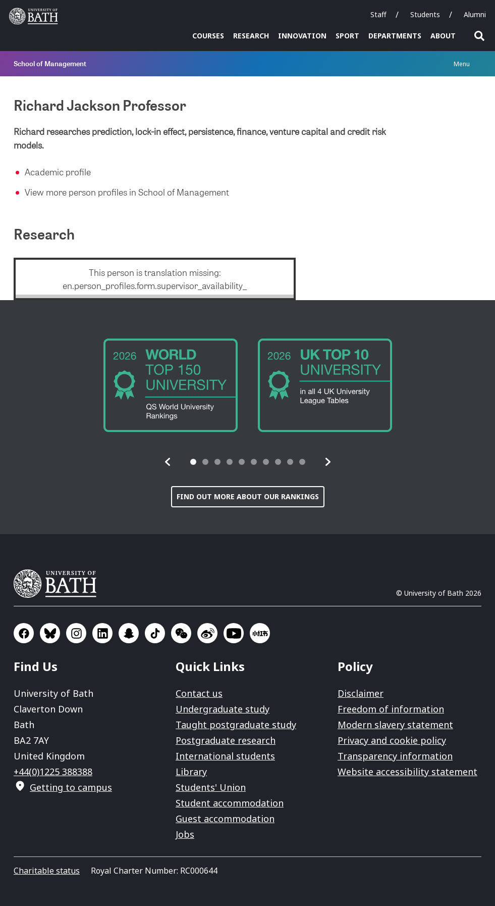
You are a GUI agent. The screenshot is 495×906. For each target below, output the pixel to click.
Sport (347, 35)
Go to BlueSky (50, 633)
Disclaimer (360, 693)
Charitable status (47, 870)
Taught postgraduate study (236, 725)
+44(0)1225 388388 (53, 772)
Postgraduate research (226, 740)
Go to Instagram (76, 633)
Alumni (475, 14)
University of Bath (59, 583)
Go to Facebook (24, 633)
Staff (378, 14)
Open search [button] (479, 35)
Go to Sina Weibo (207, 633)
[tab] (193, 462)
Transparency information (395, 756)
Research (251, 35)
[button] (168, 462)
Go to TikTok (155, 633)
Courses (208, 35)
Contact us (199, 693)
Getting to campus (71, 787)
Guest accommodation (225, 819)
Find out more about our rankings (248, 496)
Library (191, 772)
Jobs (185, 834)
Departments (394, 35)
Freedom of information (391, 709)
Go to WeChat (181, 633)
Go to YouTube (234, 633)
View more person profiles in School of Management (127, 192)
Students (425, 14)
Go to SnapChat (129, 633)
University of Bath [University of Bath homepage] (36, 16)
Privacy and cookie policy (392, 740)
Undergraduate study (222, 709)
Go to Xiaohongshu (260, 633)
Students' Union (211, 787)
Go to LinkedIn (102, 633)
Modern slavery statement (395, 725)
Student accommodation (230, 803)
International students (225, 756)
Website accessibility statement (407, 772)
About (443, 35)
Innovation (302, 35)
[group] (170, 385)
